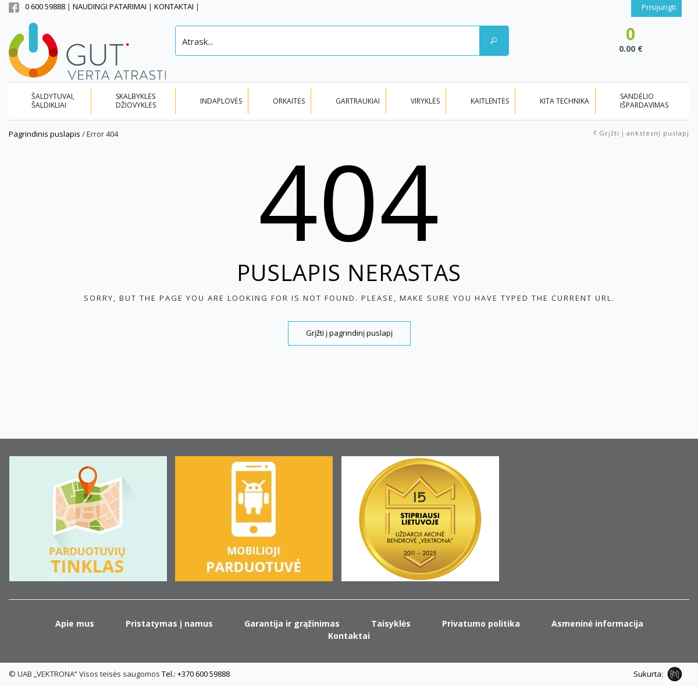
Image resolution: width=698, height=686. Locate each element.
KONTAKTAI (174, 6)
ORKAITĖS (289, 101)
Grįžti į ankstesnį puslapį (644, 133)
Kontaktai (349, 635)
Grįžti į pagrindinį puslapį (349, 333)
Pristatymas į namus (169, 623)
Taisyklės (391, 623)
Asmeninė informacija (597, 623)
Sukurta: (648, 674)
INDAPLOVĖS (221, 101)
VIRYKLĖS (425, 101)
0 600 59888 (45, 6)
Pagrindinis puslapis (44, 134)
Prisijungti (659, 7)
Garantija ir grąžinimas (292, 623)
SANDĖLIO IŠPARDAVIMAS (644, 100)
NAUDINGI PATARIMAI (110, 6)
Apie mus (74, 623)
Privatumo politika (481, 623)
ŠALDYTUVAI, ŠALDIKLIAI (52, 100)
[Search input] (328, 41)
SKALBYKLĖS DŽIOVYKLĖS (136, 100)
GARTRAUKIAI (358, 101)
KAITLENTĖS (490, 101)
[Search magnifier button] (493, 40)
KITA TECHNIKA (564, 101)
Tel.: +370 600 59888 (196, 674)
